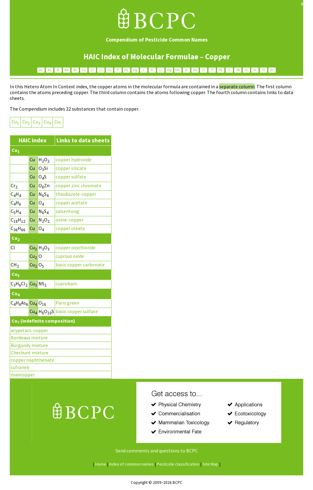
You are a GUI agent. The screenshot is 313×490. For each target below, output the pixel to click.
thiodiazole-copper (76, 194)
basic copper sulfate (77, 311)
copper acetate (71, 202)
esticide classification (178, 464)
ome (100, 464)
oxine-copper (69, 220)
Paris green (67, 303)
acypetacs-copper (29, 330)
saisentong (67, 211)
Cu (15, 122)
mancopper (23, 374)
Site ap (210, 464)
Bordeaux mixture (29, 338)
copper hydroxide (73, 159)
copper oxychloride (75, 247)
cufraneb (20, 367)
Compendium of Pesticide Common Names (157, 39)
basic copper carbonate (80, 264)
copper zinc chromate (78, 185)
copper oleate (70, 228)
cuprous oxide (70, 256)
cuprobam (66, 283)
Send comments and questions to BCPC (157, 451)
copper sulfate (71, 177)
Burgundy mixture (29, 345)
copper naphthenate (32, 360)
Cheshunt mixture (29, 352)
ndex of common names (131, 464)
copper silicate (71, 168)
